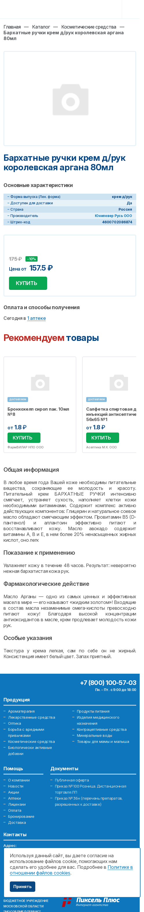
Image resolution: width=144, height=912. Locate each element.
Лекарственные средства (31, 717)
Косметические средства (31, 741)
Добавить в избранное (14, 251)
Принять (22, 886)
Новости (15, 786)
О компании (18, 780)
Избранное (68, 364)
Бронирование (21, 816)
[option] (39, 404)
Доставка (17, 822)
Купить (26, 283)
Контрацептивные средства (102, 729)
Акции (13, 792)
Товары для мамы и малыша (103, 741)
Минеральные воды (94, 735)
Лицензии (17, 804)
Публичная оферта (72, 780)
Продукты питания (93, 711)
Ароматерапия (21, 711)
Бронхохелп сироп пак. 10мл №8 (38, 412)
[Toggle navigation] (131, 9)
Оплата (14, 810)
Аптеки (14, 798)
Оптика (14, 723)
